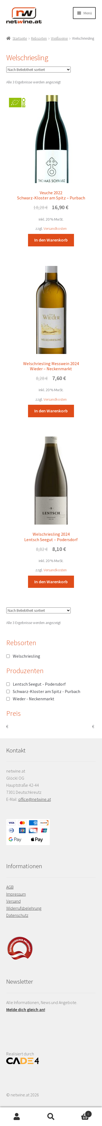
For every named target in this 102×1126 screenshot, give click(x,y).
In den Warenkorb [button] (51, 240)
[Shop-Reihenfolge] (38, 70)
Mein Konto (17, 1117)
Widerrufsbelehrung (23, 908)
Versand (13, 901)
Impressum (16, 894)
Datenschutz (17, 915)
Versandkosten (55, 228)
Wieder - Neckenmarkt (33, 698)
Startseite (20, 38)
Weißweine (59, 38)
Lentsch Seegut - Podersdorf (39, 684)
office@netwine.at (34, 799)
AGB (10, 887)
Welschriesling (26, 656)
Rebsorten (39, 38)
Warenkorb (80, 1113)
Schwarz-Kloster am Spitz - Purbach (46, 691)
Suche (51, 1117)
